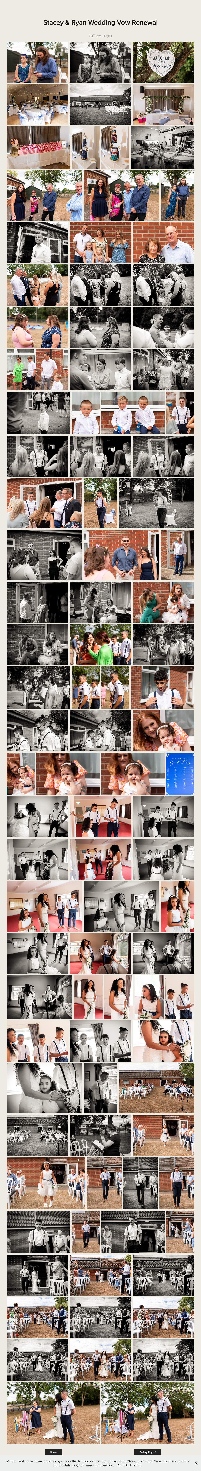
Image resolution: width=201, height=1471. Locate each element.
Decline (135, 1465)
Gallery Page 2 (148, 1452)
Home (53, 1452)
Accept (122, 1465)
